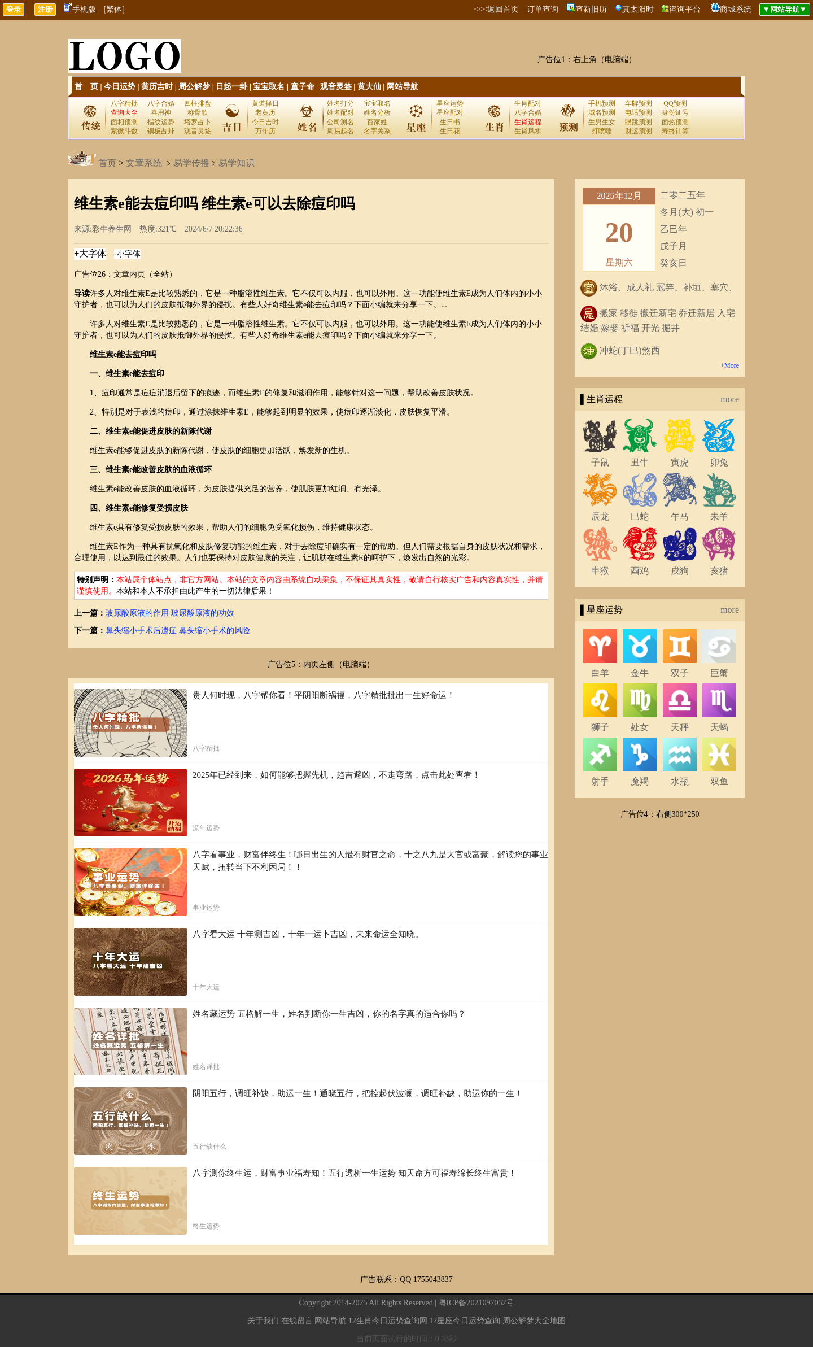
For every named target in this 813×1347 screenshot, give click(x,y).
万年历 (265, 131)
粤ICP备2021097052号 (476, 1302)
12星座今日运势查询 (464, 1321)
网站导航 (402, 86)
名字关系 (377, 131)
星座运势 (450, 103)
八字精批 (124, 103)
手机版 (80, 9)
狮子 (600, 727)
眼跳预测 (638, 122)
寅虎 (680, 462)
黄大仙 (369, 86)
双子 (680, 673)
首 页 (86, 86)
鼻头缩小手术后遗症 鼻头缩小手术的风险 (178, 630)
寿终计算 (675, 131)
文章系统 (144, 163)
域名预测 (601, 112)
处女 (640, 727)
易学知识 (236, 163)
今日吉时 (265, 122)
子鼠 (600, 462)
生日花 (450, 131)
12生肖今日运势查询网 (387, 1321)
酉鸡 (640, 571)
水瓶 (680, 781)
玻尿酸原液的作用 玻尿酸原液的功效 (170, 613)
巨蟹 (719, 673)
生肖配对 (527, 103)
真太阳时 (638, 9)
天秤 (680, 727)
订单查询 (542, 9)
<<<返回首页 (496, 9)
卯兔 (719, 462)
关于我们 (263, 1321)
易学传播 (191, 163)
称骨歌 (197, 112)
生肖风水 (527, 131)
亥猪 (719, 571)
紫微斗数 (124, 131)
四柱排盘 (197, 103)
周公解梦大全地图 (534, 1321)
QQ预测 (675, 103)
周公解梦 (194, 86)
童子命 (302, 86)
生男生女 (601, 122)
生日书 (450, 122)
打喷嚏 (602, 131)
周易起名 (340, 131)
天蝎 (719, 727)
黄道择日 (265, 103)
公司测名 (340, 122)
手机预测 (601, 103)
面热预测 (675, 122)
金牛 (640, 673)
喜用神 (161, 112)
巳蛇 (640, 516)
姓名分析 (377, 112)
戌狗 (680, 571)
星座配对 (450, 112)
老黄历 (265, 112)
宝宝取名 (269, 86)
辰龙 (600, 516)
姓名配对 (340, 112)
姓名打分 (340, 103)
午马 (680, 516)
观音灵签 (336, 86)
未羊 (719, 516)
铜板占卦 (160, 131)
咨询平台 (685, 9)
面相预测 (124, 122)
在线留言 (297, 1321)
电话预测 (638, 112)
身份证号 (675, 112)
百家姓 (377, 122)
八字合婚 (160, 103)
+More (729, 365)
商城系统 (735, 9)
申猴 (600, 571)
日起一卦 (231, 86)
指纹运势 (160, 122)
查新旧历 (591, 9)
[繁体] (114, 9)
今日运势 (120, 86)
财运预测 (638, 131)
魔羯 (640, 781)
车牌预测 (638, 103)
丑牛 (640, 462)
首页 (107, 163)
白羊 (600, 673)
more (729, 399)
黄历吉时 (157, 86)
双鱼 (719, 781)
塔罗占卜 (197, 122)
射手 (600, 781)
